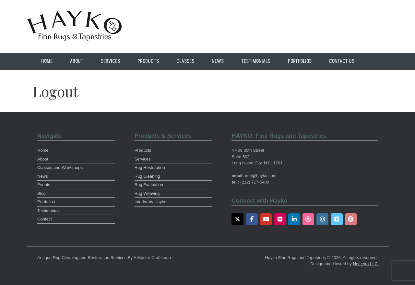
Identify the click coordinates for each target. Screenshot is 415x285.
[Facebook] (252, 219)
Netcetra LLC (365, 263)
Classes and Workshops (60, 167)
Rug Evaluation (149, 184)
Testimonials (255, 61)
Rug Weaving (147, 193)
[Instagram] (322, 219)
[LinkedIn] (294, 219)
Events (43, 184)
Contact (44, 219)
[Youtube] (266, 219)
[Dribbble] (308, 219)
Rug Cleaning (147, 176)
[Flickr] (280, 219)
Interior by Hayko (150, 201)
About (76, 61)
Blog (41, 193)
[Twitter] (237, 219)
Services (110, 61)
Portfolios (300, 61)
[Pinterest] (351, 219)
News (218, 61)
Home (47, 61)
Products (148, 61)
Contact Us (341, 61)
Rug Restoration (150, 167)
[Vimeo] (337, 219)
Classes (185, 61)
